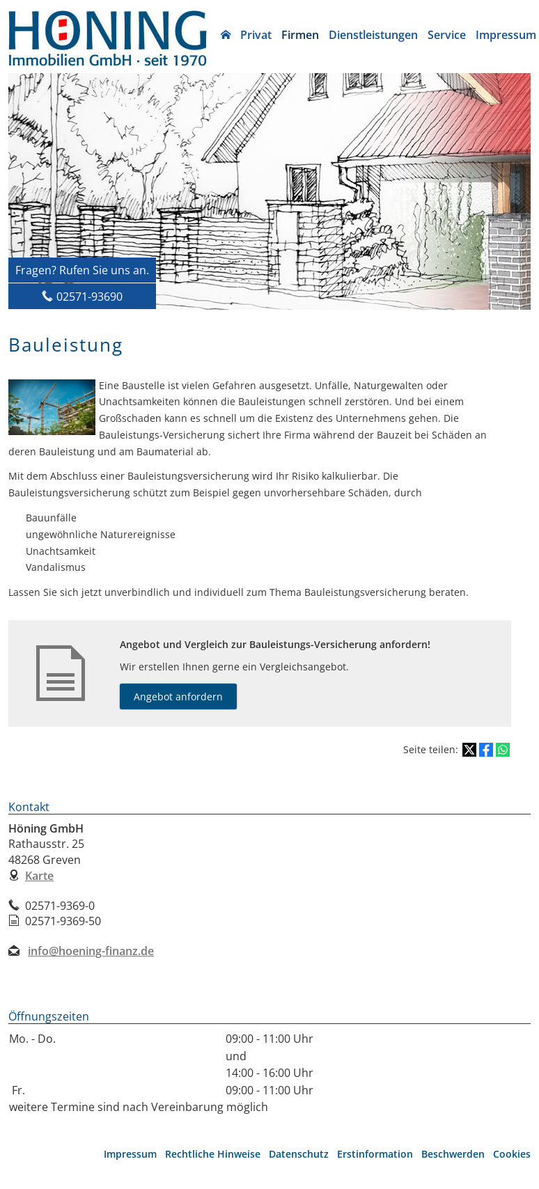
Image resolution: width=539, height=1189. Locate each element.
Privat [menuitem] (256, 34)
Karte (39, 875)
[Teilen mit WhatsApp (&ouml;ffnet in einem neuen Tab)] (503, 750)
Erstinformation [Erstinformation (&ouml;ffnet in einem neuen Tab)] (375, 1153)
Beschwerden (453, 1153)
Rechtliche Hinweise (212, 1153)
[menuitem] (226, 34)
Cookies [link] (512, 1153)
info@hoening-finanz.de (91, 951)
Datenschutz (299, 1153)
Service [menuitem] (447, 34)
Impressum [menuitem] (506, 34)
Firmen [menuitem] (300, 34)
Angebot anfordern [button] (178, 696)
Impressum (130, 1153)
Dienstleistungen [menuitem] (373, 34)
